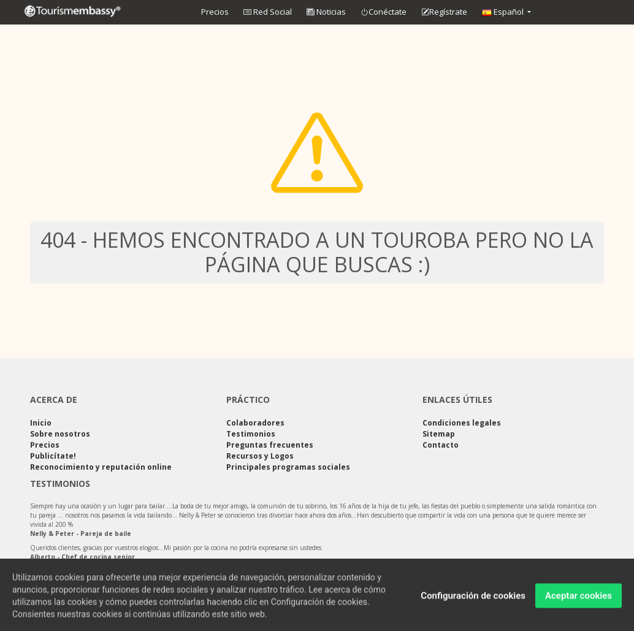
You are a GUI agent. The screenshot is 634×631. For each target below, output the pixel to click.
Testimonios (250, 434)
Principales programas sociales (288, 467)
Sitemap (438, 434)
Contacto (440, 445)
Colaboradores (255, 423)
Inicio (41, 423)
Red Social (267, 11)
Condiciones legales (461, 423)
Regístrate (444, 12)
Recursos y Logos (260, 456)
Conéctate (384, 12)
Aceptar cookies (578, 598)
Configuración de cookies (473, 598)
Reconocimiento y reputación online (101, 467)
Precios (215, 11)
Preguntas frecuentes (269, 445)
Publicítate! (53, 456)
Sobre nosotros (60, 434)
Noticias (326, 11)
